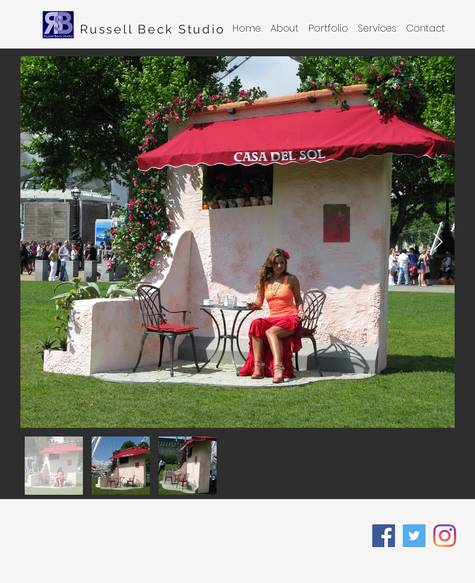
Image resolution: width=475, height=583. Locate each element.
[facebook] (383, 535)
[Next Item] (437, 242)
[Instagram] (444, 535)
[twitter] (414, 535)
